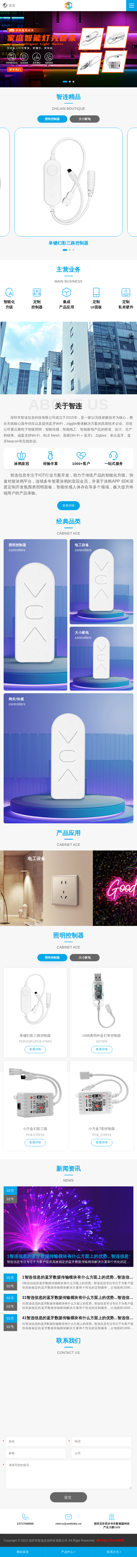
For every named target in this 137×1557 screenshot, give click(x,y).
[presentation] (13, 50)
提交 (68, 1497)
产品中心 (67, 1552)
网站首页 (23, 1552)
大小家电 (85, 119)
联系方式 (113, 1552)
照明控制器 (52, 119)
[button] (65, 81)
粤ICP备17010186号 (110, 1540)
